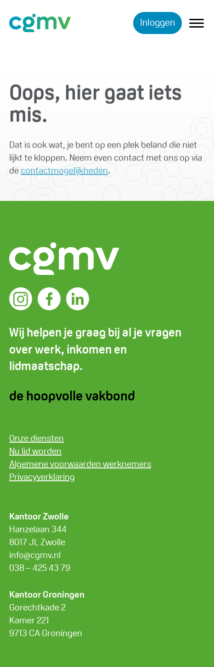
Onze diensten (36, 438)
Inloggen (157, 22)
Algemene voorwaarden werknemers (80, 464)
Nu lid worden (35, 451)
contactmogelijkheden (64, 172)
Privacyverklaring (42, 477)
